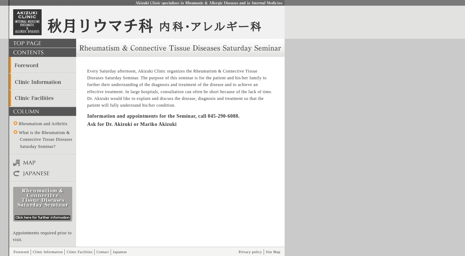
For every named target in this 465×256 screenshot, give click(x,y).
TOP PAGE (42, 43)
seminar (42, 204)
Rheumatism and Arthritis (43, 123)
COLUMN (42, 111)
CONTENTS (42, 52)
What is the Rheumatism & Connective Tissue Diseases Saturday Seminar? (45, 139)
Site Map (273, 252)
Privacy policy (250, 252)
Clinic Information (42, 82)
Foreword (42, 65)
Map (42, 163)
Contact (102, 252)
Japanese (42, 173)
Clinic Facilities (42, 98)
